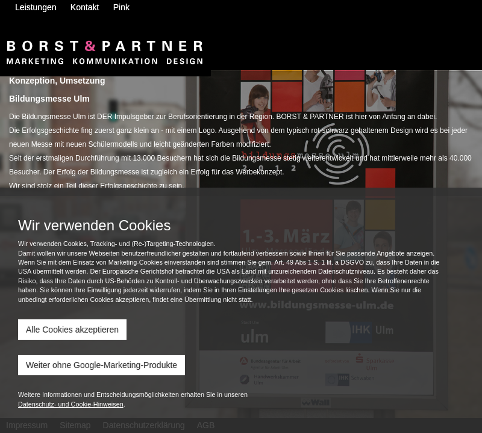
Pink (121, 7)
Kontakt (84, 7)
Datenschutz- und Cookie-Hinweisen (71, 404)
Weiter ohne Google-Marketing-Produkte (101, 365)
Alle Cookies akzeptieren (72, 329)
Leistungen (36, 7)
